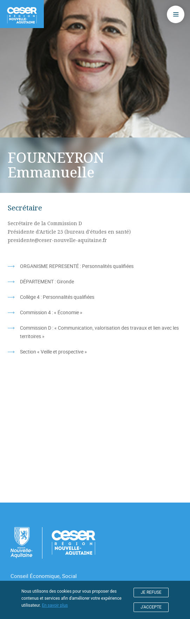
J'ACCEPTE (151, 607)
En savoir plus (55, 605)
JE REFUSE (151, 592)
